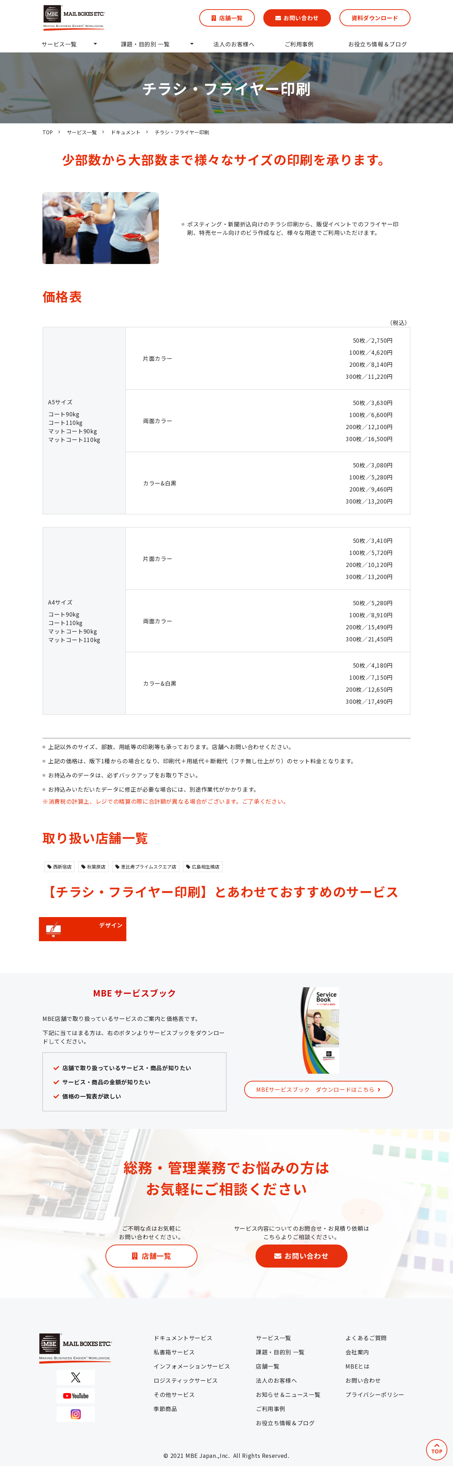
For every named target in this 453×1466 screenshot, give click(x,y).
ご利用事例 (299, 44)
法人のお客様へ (233, 44)
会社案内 (357, 1352)
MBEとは (357, 1366)
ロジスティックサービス (186, 1380)
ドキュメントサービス (183, 1337)
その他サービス (174, 1394)
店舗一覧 (231, 17)
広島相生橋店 (202, 866)
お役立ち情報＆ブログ (377, 44)
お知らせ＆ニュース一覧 (288, 1394)
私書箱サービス (174, 1352)
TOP (47, 132)
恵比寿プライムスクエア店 (145, 866)
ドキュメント (126, 132)
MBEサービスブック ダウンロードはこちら (315, 1089)
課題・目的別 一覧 (145, 44)
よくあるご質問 (365, 1337)
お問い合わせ (301, 17)
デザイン (82, 929)
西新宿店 (59, 866)
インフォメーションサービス (192, 1366)
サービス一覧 (59, 44)
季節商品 (165, 1408)
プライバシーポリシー (374, 1394)
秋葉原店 (93, 866)
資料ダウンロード (374, 17)
